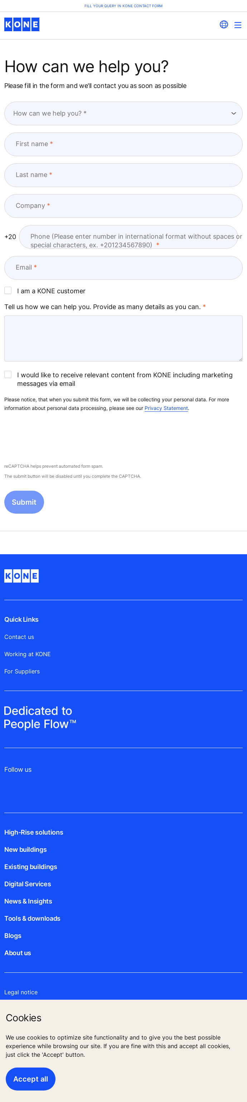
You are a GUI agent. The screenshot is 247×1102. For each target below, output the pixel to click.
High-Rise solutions (33, 832)
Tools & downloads (32, 918)
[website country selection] (223, 24)
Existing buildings (30, 866)
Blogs (12, 935)
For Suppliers (22, 671)
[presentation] (58, 438)
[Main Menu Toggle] (238, 25)
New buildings (25, 849)
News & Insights (28, 901)
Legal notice (21, 992)
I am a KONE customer (45, 291)
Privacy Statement (166, 408)
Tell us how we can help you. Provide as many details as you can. (102, 306)
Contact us (19, 636)
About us (17, 953)
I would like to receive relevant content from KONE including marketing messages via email (118, 379)
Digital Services (27, 884)
